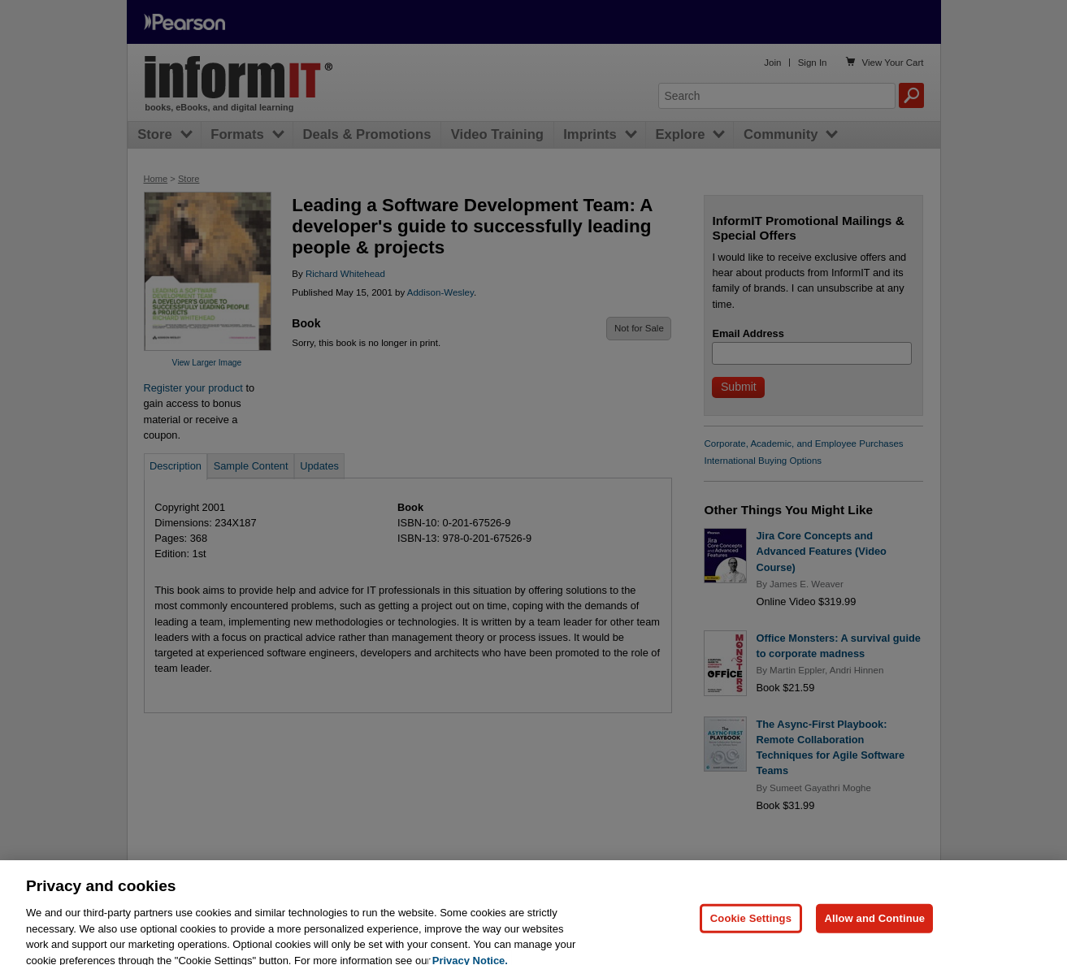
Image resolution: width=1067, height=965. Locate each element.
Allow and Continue (874, 933)
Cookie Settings (751, 933)
